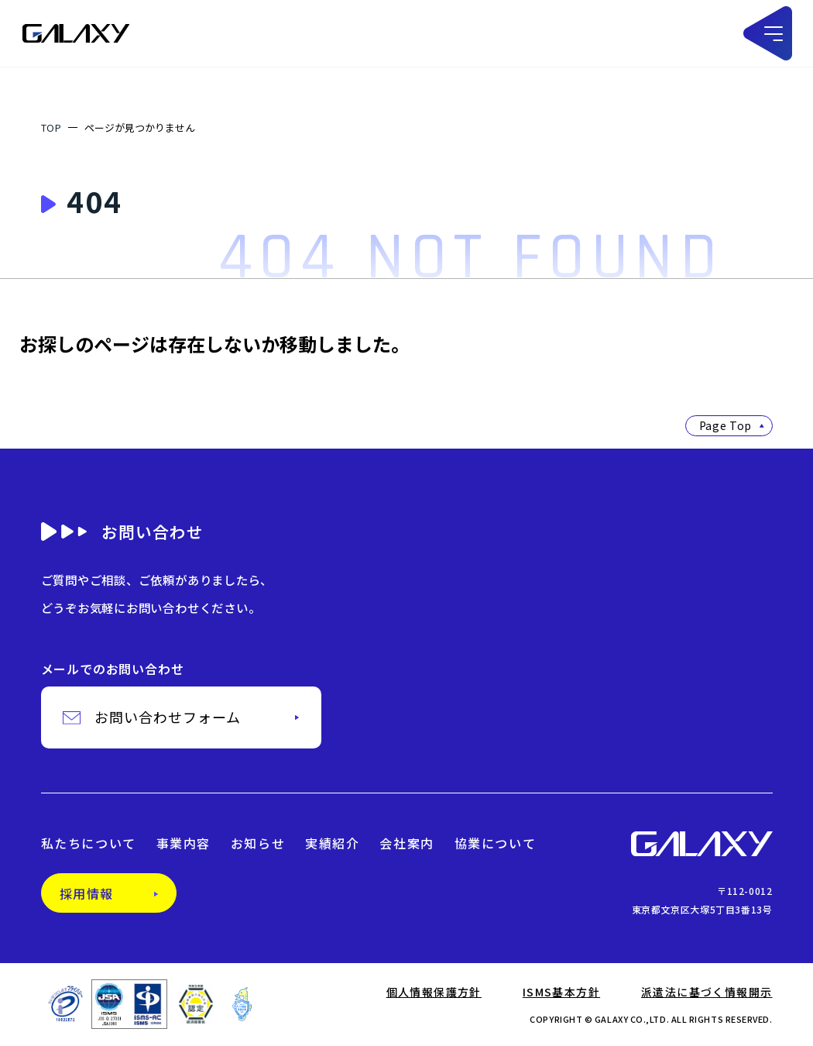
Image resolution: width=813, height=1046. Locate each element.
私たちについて (88, 845)
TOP (51, 127)
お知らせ (258, 845)
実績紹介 (332, 845)
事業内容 (183, 845)
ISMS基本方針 (561, 993)
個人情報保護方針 (434, 993)
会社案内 (406, 845)
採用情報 (87, 895)
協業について (496, 845)
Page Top (731, 425)
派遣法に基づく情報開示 (706, 993)
